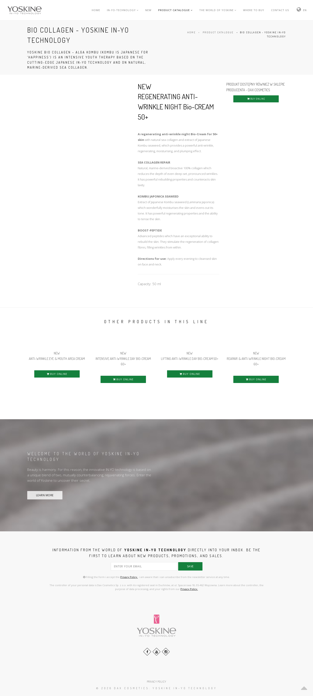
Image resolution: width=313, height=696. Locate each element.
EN (305, 10)
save (190, 566)
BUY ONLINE (256, 98)
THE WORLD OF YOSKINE (217, 10)
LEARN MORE (45, 495)
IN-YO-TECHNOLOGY (122, 10)
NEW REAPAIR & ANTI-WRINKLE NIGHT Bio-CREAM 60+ (256, 358)
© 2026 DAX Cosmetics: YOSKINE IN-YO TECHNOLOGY (156, 688)
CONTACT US (280, 10)
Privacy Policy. (129, 577)
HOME (96, 10)
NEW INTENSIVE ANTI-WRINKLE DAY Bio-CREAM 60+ (123, 358)
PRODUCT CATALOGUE (175, 10)
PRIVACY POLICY (156, 681)
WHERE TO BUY (253, 10)
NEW (148, 10)
